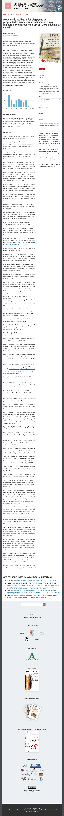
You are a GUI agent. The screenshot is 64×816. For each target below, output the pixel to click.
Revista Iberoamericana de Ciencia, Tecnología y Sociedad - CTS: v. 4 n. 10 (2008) (37, 582)
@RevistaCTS (34, 811)
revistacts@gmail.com (28, 810)
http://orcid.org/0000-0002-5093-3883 (11, 37)
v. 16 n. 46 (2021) (19, 14)
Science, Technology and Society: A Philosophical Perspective (35, 595)
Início (4, 14)
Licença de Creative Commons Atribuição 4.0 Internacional (32, 790)
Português (38, 617)
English (26, 617)
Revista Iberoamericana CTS (49, 810)
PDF (42, 69)
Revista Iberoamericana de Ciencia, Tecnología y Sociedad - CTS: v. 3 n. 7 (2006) (30, 588)
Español (32, 617)
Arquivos (10, 14)
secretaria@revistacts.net (13, 810)
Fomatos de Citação (45, 99)
